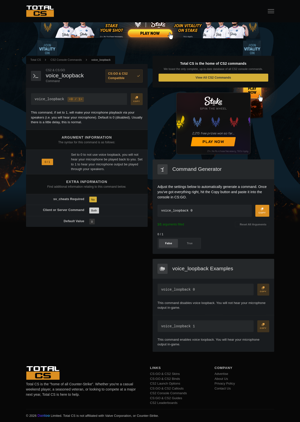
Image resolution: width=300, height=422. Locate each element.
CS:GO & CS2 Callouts (167, 388)
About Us (221, 379)
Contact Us (223, 388)
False (168, 243)
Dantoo (44, 416)
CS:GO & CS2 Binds (165, 379)
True (190, 243)
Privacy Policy (225, 383)
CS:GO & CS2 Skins (165, 374)
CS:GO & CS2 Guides (166, 398)
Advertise (221, 374)
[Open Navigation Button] (271, 11)
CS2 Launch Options (165, 383)
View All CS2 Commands (213, 77)
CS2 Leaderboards (164, 403)
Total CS (36, 59)
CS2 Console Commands (66, 59)
